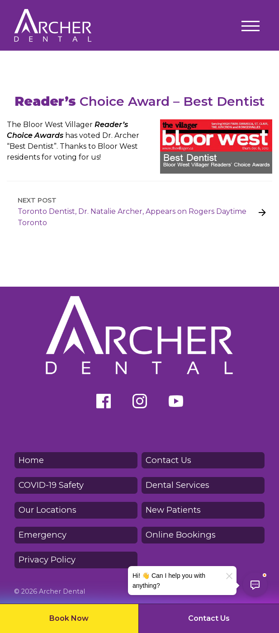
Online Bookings (181, 534)
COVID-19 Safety (51, 485)
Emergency (42, 534)
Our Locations (47, 510)
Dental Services (177, 485)
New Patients (173, 510)
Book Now (69, 618)
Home (31, 460)
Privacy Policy (47, 559)
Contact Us (209, 618)
